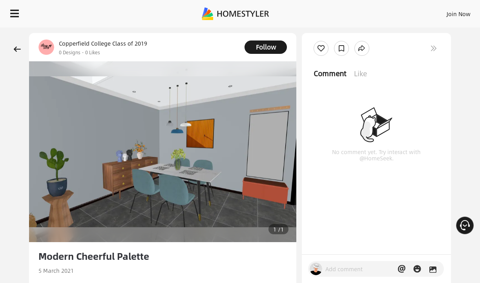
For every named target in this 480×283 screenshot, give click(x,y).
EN (391, 11)
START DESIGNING (441, 11)
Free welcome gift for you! (318, 31)
